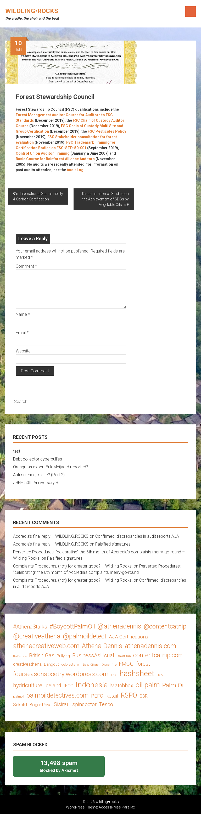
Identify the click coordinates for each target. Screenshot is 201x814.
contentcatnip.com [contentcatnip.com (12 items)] (158, 655)
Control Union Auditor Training (43, 153)
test (16, 451)
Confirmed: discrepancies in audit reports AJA (137, 536)
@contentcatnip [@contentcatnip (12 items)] (165, 626)
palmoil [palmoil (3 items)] (18, 696)
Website (23, 351)
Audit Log (75, 170)
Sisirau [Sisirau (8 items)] (62, 704)
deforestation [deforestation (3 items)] (71, 664)
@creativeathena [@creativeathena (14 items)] (36, 636)
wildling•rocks (31, 11)
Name (23, 314)
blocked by (59, 766)
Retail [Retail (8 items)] (111, 696)
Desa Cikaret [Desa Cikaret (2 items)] (91, 664)
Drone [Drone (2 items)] (105, 664)
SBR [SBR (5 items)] (143, 696)
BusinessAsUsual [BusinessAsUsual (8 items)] (93, 655)
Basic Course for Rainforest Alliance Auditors (55, 159)
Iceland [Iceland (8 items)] (52, 685)
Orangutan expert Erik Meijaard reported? (50, 466)
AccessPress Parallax (117, 807)
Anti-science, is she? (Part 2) (39, 474)
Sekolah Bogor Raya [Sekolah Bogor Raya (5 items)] (32, 704)
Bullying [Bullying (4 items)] (63, 656)
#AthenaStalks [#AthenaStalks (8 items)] (30, 627)
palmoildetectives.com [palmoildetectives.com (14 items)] (57, 695)
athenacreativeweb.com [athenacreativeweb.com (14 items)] (46, 646)
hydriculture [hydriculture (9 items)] (27, 685)
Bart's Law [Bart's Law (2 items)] (20, 656)
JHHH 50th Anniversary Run (38, 482)
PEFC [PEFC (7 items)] (97, 696)
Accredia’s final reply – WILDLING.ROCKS (50, 536)
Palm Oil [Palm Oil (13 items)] (173, 685)
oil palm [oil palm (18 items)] (148, 685)
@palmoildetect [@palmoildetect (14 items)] (85, 636)
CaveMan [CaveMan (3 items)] (123, 656)
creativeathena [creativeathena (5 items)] (27, 664)
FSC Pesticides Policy (107, 131)
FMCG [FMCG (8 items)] (126, 664)
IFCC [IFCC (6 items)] (68, 685)
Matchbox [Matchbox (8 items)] (121, 685)
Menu (190, 11)
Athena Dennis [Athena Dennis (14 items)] (102, 646)
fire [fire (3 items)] (114, 664)
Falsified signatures (113, 544)
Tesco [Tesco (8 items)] (106, 704)
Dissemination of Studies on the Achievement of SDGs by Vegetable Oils (105, 199)
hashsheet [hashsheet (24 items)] (137, 673)
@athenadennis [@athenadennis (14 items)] (119, 626)
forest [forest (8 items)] (143, 664)
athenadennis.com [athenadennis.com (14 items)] (150, 646)
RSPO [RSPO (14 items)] (129, 695)
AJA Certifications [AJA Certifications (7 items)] (128, 637)
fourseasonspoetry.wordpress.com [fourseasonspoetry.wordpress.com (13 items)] (61, 674)
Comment (26, 266)
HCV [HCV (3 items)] (160, 675)
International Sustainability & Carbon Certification (38, 196)
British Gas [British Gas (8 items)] (41, 655)
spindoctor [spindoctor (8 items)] (84, 704)
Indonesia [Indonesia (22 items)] (92, 685)
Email (22, 332)
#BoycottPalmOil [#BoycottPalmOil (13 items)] (72, 626)
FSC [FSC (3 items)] (114, 675)
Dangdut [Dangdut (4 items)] (51, 664)
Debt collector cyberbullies (37, 459)
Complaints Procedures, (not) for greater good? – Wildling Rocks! (72, 566)
